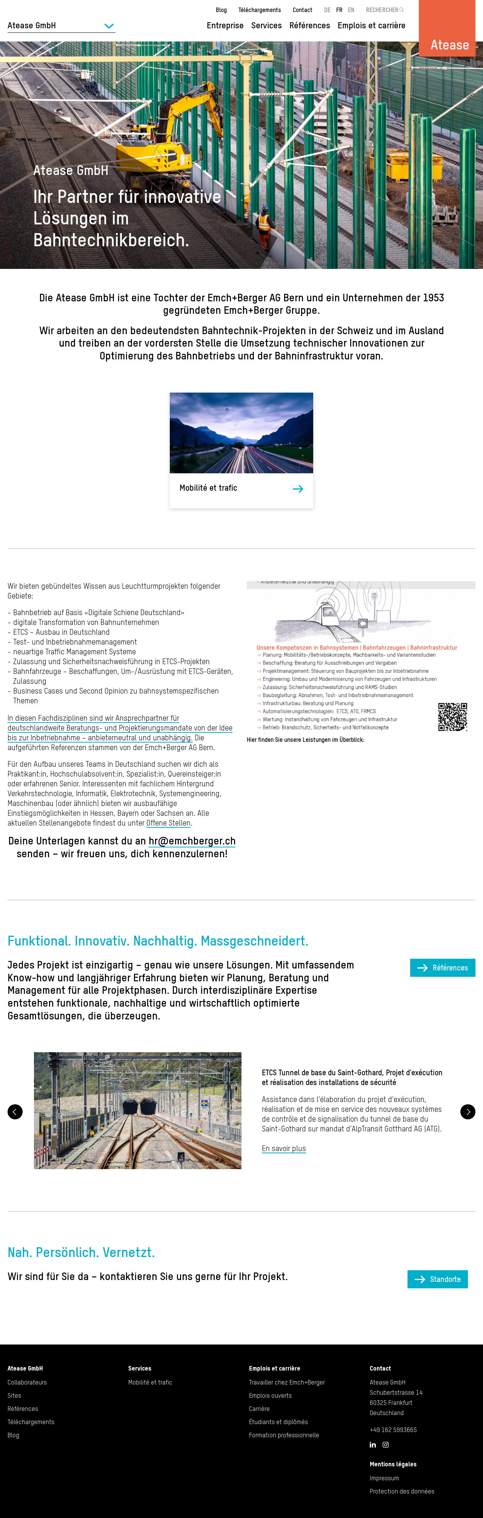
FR (339, 9)
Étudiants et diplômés (278, 1422)
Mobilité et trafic (208, 488)
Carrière (259, 1408)
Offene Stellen (168, 822)
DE (327, 9)
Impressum (384, 1478)
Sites (14, 1395)
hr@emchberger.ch (192, 841)
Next (467, 1111)
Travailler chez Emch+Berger (287, 1382)
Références (309, 25)
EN (351, 9)
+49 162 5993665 (393, 1430)
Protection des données (402, 1491)
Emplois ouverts (270, 1395)
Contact (302, 9)
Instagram (386, 1445)
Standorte (445, 1279)
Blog (221, 9)
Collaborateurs (27, 1382)
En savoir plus (284, 1148)
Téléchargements (259, 9)
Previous (15, 1111)
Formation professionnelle (284, 1435)
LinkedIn (373, 1444)
